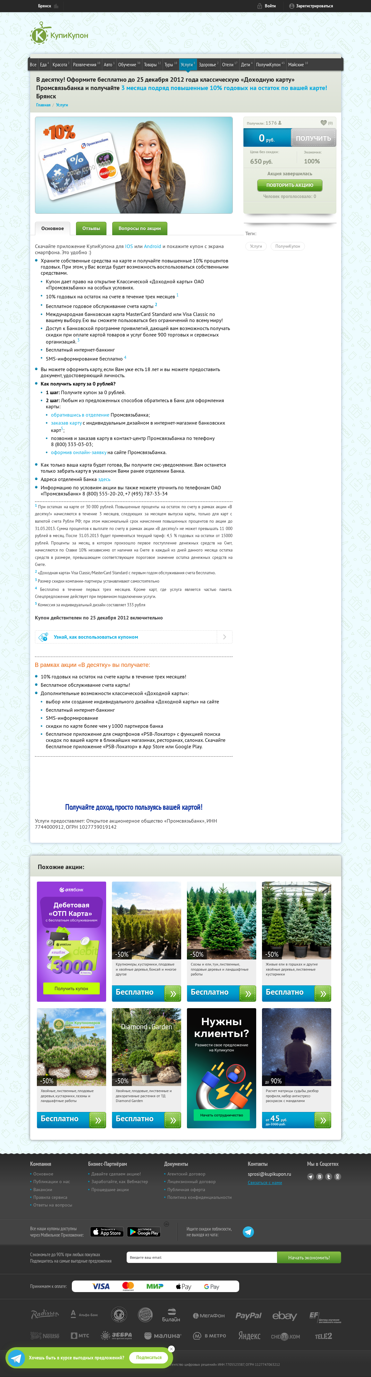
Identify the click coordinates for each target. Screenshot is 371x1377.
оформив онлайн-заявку (78, 452)
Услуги (188, 64)
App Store (107, 1232)
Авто (109, 64)
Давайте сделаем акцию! (116, 1174)
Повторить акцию (289, 185)
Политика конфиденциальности (199, 1197)
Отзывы (91, 228)
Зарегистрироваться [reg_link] (314, 6)
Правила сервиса (50, 1197)
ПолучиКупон (270, 64)
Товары (152, 64)
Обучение (129, 64)
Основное (52, 228)
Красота (61, 64)
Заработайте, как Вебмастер (119, 1181)
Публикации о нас (51, 1181)
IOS (129, 246)
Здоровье (209, 64)
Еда (44, 64)
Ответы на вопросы (52, 1205)
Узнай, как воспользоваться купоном (96, 637)
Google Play (144, 1232)
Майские (298, 64)
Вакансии (42, 1189)
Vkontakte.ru (319, 1176)
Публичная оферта (186, 1189)
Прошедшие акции (110, 1189)
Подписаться (149, 1357)
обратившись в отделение (80, 414)
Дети (247, 64)
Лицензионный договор (191, 1181)
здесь (104, 479)
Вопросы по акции (140, 228)
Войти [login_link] (270, 6)
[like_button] (324, 123)
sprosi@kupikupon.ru (269, 1174)
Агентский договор (186, 1174)
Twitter (328, 1176)
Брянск (44, 6)
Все (33, 64)
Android (153, 246)
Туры (170, 64)
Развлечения (86, 64)
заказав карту (66, 422)
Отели (230, 64)
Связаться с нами (265, 1182)
